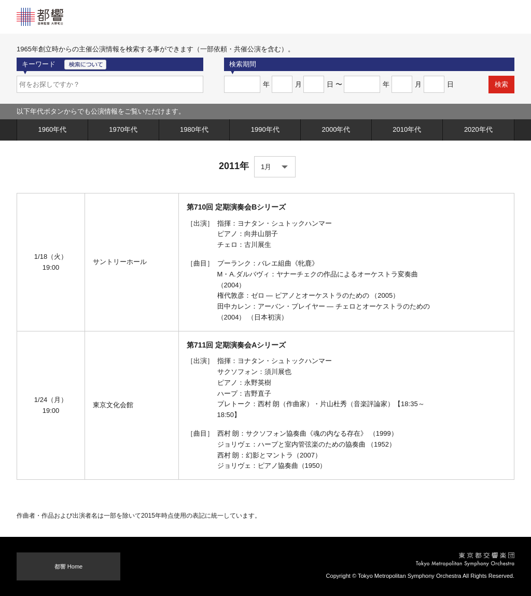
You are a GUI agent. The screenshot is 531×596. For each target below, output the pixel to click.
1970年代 (123, 129)
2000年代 (336, 129)
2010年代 (407, 129)
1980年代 (194, 129)
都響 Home (68, 566)
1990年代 (265, 129)
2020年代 (478, 129)
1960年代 (52, 129)
